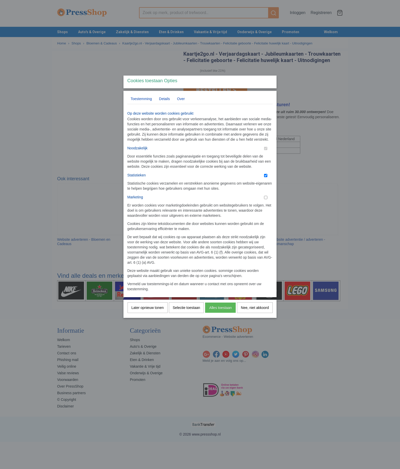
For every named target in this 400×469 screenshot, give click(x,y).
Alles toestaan (220, 318)
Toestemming (141, 109)
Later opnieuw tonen (147, 318)
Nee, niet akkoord (255, 318)
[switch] (265, 158)
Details (164, 109)
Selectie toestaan (186, 318)
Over (181, 109)
